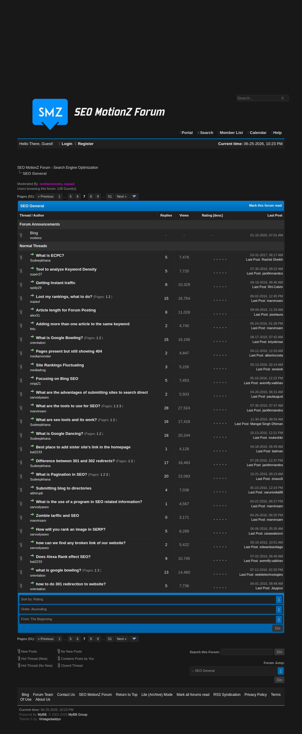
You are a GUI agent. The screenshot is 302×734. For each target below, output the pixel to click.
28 (166, 408)
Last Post (275, 215)
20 (166, 476)
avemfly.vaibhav (271, 383)
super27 (36, 274)
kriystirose (275, 342)
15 (166, 298)
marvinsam (275, 300)
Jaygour (277, 588)
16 (166, 421)
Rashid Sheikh (272, 259)
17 (166, 462)
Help (276, 132)
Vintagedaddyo (50, 719)
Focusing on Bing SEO (57, 378)
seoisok (277, 369)
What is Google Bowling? (59, 337)
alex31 (35, 315)
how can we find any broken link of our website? (81, 543)
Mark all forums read (193, 695)
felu (32, 329)
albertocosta (274, 355)
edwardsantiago (271, 547)
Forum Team (43, 695)
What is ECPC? (50, 255)
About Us (42, 699)
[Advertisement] (151, 44)
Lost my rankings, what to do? (64, 296)
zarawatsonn (273, 533)
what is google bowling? (58, 570)
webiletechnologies (269, 574)
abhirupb (36, 493)
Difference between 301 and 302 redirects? (75, 461)
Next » (122, 196)
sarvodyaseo (39, 397)
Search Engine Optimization (75, 167)
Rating (207, 215)
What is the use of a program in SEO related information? (89, 501)
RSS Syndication (227, 695)
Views (184, 215)
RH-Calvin (275, 287)
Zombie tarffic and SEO (57, 515)
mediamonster (40, 356)
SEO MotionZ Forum (33, 167)
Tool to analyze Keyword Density (66, 269)
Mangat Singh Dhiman (266, 424)
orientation (37, 342)
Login (66, 143)
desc (218, 215)
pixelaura (276, 314)
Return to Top (126, 695)
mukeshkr (276, 437)
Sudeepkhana (40, 260)
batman (277, 451)
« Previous (45, 196)
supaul (35, 301)
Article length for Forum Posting (66, 310)
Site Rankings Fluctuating (60, 365)
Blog (34, 233)
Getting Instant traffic (55, 283)
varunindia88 (273, 492)
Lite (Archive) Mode (157, 695)
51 (110, 196)
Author (38, 215)
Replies (166, 215)
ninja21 (35, 383)
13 (166, 572)
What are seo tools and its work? (66, 419)
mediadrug (38, 370)
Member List (230, 132)
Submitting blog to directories (63, 488)
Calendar (257, 132)
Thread (25, 215)
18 (166, 435)
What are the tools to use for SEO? (68, 406)
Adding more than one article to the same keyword (83, 324)
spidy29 (35, 288)
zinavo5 (277, 479)
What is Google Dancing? (59, 433)
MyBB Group (77, 714)
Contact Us (66, 695)
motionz (36, 238)
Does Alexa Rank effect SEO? (63, 556)
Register (84, 143)
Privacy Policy (255, 695)
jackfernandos (272, 273)
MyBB (42, 714)
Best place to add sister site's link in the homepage (83, 447)
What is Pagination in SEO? (61, 474)
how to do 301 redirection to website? (71, 584)
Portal (186, 132)
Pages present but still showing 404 (69, 351)
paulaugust (275, 396)
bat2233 (36, 452)
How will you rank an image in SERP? (71, 529)
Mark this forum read (265, 205)
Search (205, 132)
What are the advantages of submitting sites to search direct (92, 392)
